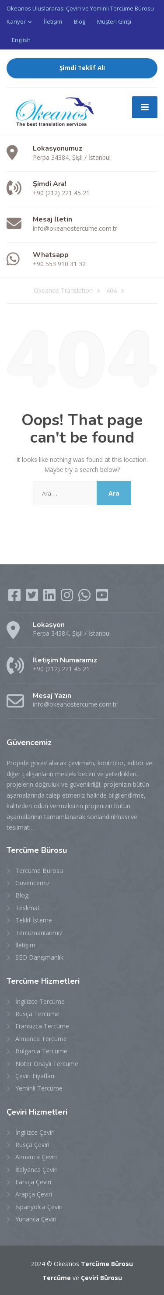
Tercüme (56, 1278)
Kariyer (16, 21)
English (21, 40)
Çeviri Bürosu (101, 1278)
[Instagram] (68, 598)
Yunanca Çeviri (35, 1219)
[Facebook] (15, 598)
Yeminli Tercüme (39, 1088)
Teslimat (27, 908)
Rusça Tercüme (37, 1014)
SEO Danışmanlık (39, 957)
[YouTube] (102, 598)
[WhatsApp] (85, 598)
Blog (79, 21)
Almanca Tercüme (41, 1039)
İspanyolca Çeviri (39, 1207)
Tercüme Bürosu (39, 870)
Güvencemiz (32, 883)
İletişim (53, 21)
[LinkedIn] (50, 598)
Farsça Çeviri (33, 1182)
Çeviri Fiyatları (34, 1076)
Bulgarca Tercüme (41, 1051)
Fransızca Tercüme (42, 1026)
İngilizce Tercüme (40, 1001)
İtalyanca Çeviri (36, 1169)
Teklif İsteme (33, 920)
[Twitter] (33, 598)
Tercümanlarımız (39, 933)
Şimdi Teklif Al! (82, 68)
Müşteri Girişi (114, 21)
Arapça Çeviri (33, 1194)
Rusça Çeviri (32, 1144)
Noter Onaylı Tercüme (46, 1063)
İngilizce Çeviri (35, 1132)
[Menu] (144, 107)
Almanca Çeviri (36, 1157)
